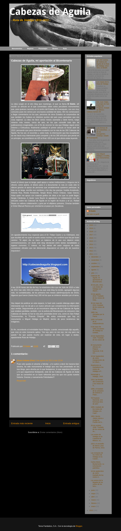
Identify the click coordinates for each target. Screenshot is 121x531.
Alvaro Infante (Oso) (26, 360)
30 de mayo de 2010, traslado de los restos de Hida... (97, 306)
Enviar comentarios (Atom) (51, 432)
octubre (94, 263)
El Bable (92, 211)
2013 (91, 248)
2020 (91, 225)
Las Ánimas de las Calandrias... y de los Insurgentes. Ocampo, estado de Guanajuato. (98, 133)
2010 (91, 510)
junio (93, 490)
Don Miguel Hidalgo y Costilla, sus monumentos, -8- (103, 157)
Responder (21, 381)
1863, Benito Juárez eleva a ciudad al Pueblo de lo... (97, 419)
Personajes (43, 48)
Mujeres (30, 48)
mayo (93, 493)
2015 (91, 241)
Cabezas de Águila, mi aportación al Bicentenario (96, 279)
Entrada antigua (71, 423)
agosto (94, 270)
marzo (93, 500)
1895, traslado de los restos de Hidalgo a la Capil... (97, 410)
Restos (55, 48)
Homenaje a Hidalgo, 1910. (97, 375)
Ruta (65, 48)
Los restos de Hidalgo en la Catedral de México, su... (96, 437)
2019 (91, 228)
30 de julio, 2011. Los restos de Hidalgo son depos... (97, 288)
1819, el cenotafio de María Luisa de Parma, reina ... (97, 447)
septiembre (95, 266)
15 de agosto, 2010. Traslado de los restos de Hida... (97, 297)
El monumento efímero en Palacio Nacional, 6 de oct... (97, 349)
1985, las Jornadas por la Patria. (97, 314)
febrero (94, 503)
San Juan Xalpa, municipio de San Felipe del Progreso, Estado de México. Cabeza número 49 (98, 107)
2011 (91, 254)
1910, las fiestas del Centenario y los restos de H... (97, 382)
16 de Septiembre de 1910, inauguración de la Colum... (97, 359)
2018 (91, 231)
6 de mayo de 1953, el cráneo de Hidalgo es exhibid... (97, 330)
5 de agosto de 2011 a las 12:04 (49, 360)
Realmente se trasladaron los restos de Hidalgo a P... (97, 368)
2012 (91, 251)
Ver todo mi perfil (93, 214)
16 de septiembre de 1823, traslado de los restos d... (97, 474)
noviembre (95, 260)
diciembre (95, 257)
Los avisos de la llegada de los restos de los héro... (97, 483)
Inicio (48, 423)
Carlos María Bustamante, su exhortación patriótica (97, 465)
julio (93, 273)
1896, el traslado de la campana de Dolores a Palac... (97, 392)
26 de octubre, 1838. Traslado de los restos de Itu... (97, 428)
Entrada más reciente (22, 423)
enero (93, 506)
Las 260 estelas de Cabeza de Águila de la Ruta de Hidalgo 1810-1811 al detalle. (103, 64)
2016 (91, 238)
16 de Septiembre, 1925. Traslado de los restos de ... (97, 339)
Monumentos (17, 48)
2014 (91, 244)
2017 (91, 235)
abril (93, 497)
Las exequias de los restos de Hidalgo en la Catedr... (97, 456)
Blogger (79, 526)
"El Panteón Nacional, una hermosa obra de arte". (97, 401)
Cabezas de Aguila (50, 11)
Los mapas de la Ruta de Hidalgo (103, 83)
